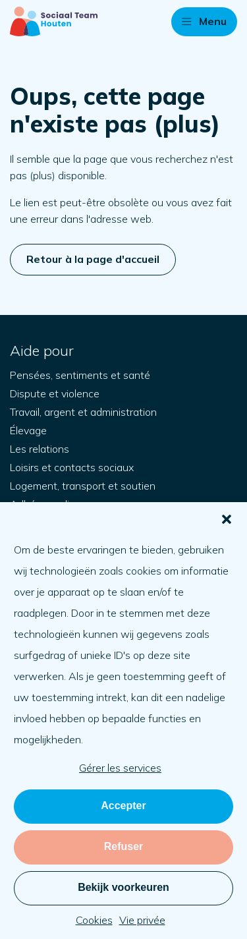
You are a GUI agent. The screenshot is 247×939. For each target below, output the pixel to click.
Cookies (94, 919)
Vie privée (142, 919)
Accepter (123, 805)
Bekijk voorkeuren (123, 887)
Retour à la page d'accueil (92, 259)
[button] (226, 519)
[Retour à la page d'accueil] (53, 21)
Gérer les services (120, 767)
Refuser (124, 846)
